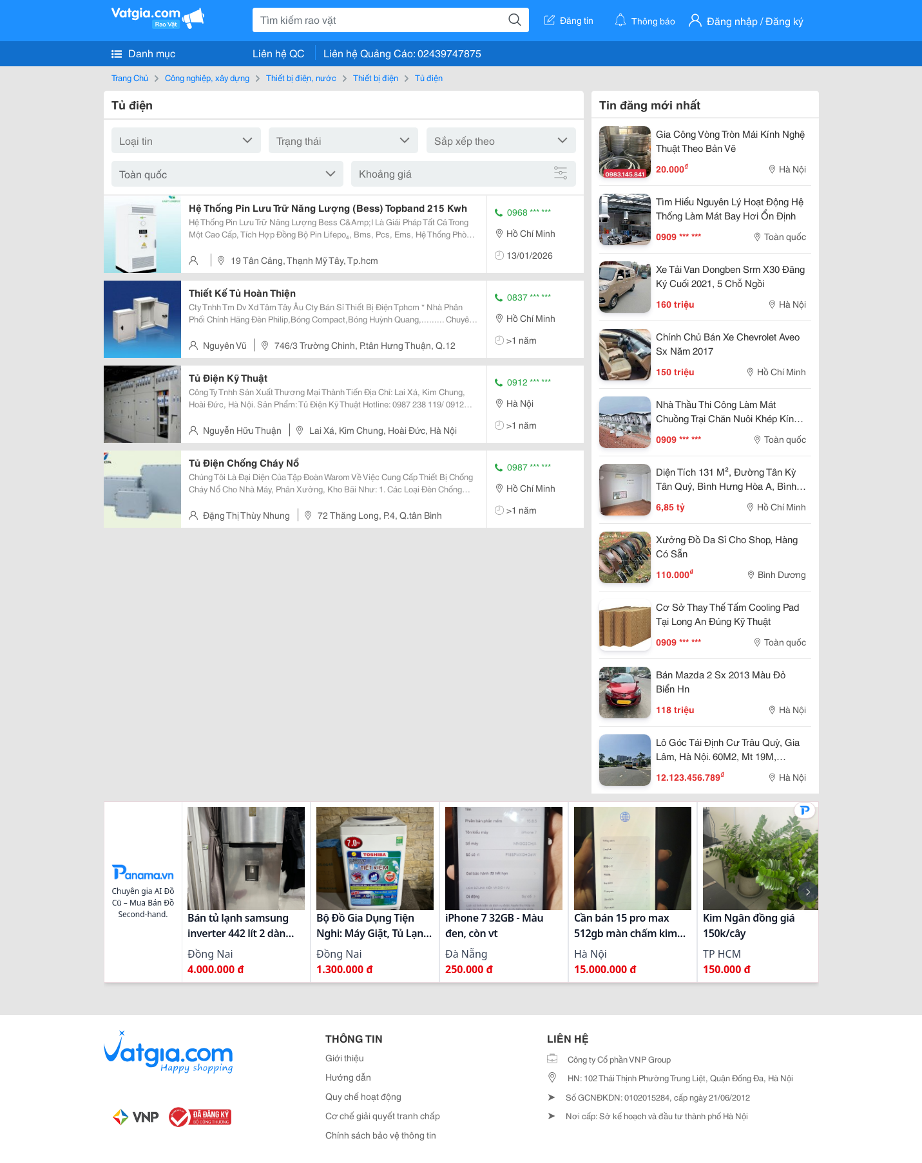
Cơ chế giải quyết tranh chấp (382, 1115)
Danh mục (143, 52)
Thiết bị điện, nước (301, 77)
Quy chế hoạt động (363, 1096)
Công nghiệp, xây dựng (207, 77)
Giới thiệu (344, 1057)
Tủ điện (429, 77)
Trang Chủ (129, 77)
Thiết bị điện (375, 77)
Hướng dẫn (348, 1076)
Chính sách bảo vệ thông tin (380, 1134)
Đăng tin (568, 20)
